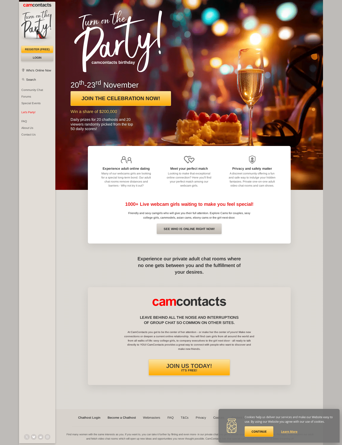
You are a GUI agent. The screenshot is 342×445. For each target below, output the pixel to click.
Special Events (31, 103)
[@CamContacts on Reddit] (40, 437)
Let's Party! (28, 112)
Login (37, 57)
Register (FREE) (37, 49)
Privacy (201, 417)
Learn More (289, 432)
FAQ (24, 121)
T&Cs (185, 417)
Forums (26, 96)
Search (31, 79)
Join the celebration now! (120, 98)
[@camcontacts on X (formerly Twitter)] (27, 437)
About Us (27, 128)
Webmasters (151, 417)
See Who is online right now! (189, 229)
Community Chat (32, 90)
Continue (259, 432)
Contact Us (28, 134)
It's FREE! (189, 367)
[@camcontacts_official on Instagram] (47, 437)
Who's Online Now (38, 70)
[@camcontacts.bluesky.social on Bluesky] (34, 437)
